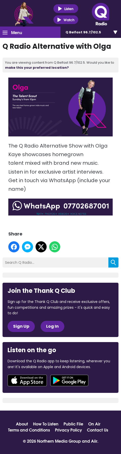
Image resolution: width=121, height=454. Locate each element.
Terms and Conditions (29, 430)
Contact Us (97, 430)
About (22, 424)
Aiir (94, 441)
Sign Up (21, 326)
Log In (52, 326)
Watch (65, 20)
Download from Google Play (69, 380)
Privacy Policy (68, 430)
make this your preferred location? (37, 67)
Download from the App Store (27, 380)
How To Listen (45, 424)
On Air (94, 424)
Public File (73, 424)
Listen (65, 9)
